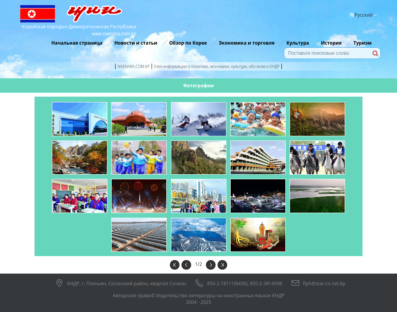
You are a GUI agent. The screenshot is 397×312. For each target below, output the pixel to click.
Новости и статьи (135, 43)
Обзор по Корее (188, 43)
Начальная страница (76, 43)
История (331, 43)
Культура (298, 43)
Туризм (363, 43)
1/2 (198, 264)
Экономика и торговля (246, 43)
